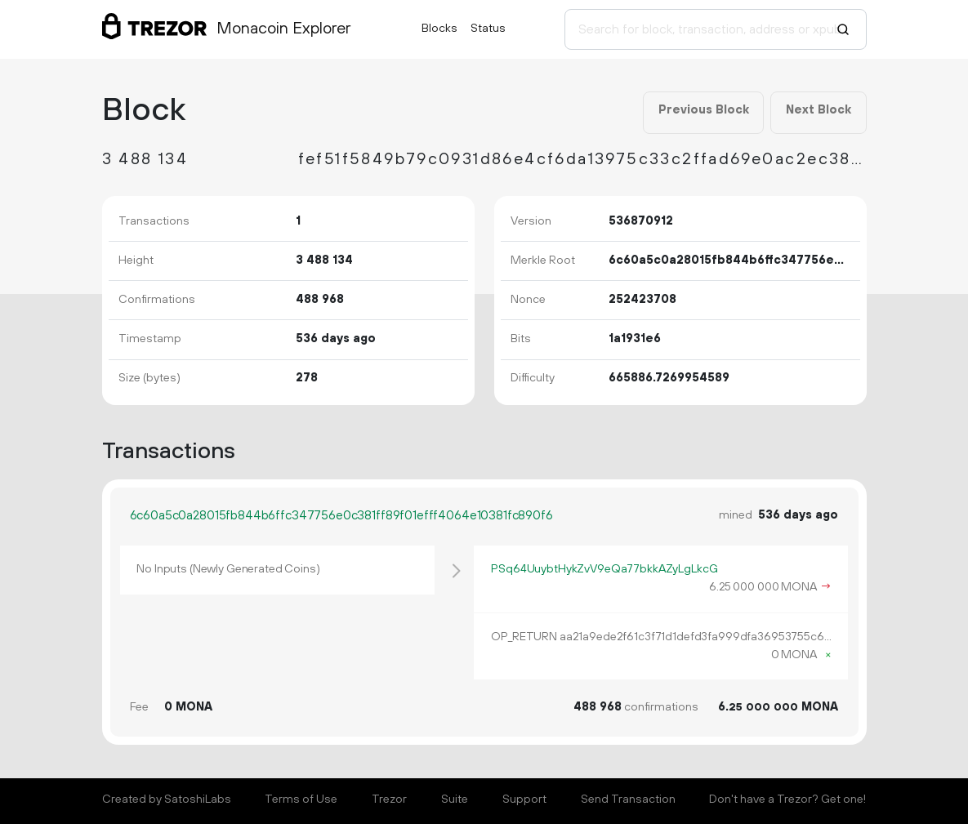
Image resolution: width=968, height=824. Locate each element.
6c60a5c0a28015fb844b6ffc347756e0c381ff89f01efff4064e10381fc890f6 (341, 515)
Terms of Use (301, 799)
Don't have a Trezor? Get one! (787, 799)
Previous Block (703, 110)
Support (524, 799)
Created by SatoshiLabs (166, 799)
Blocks (439, 28)
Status (488, 28)
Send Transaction (628, 799)
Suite (454, 799)
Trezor (389, 799)
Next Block (818, 110)
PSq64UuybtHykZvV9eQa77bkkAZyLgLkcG (604, 569)
